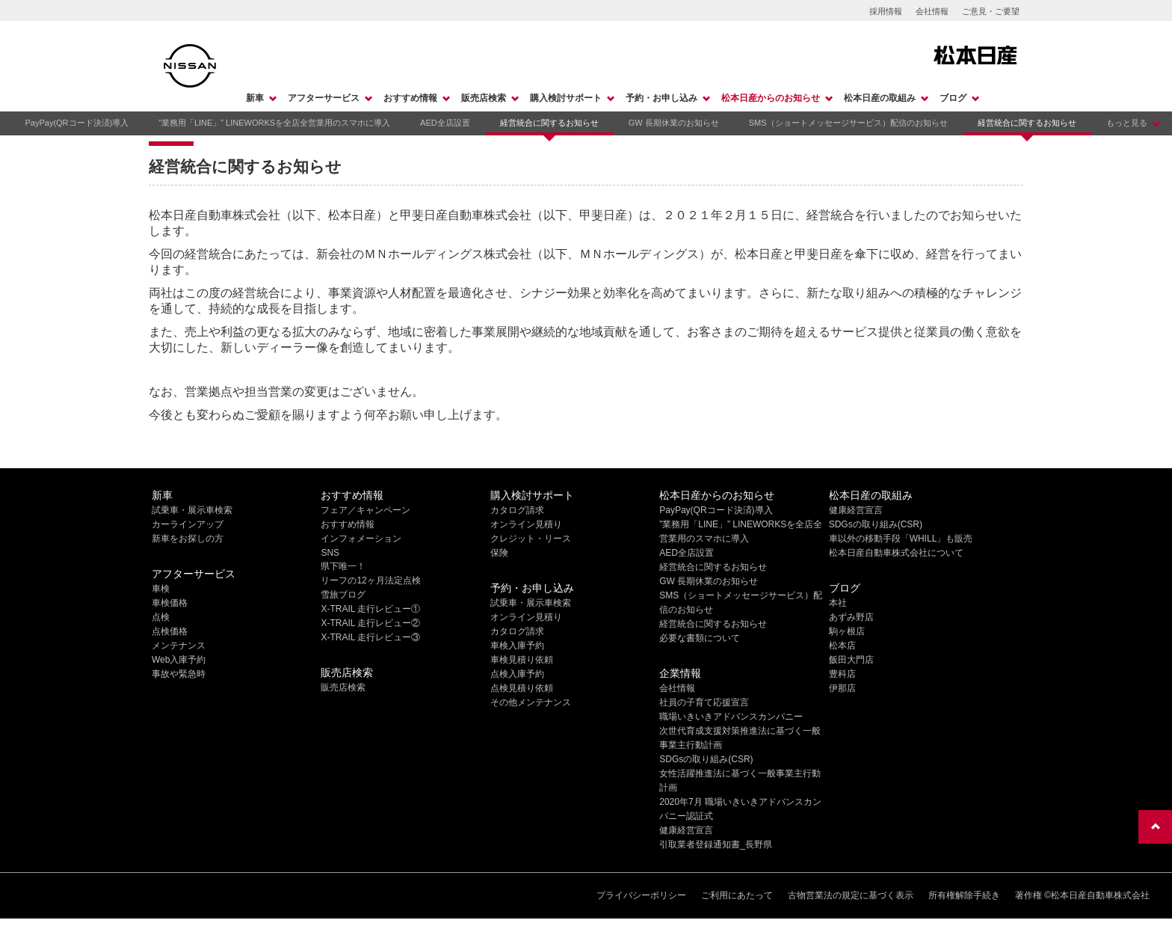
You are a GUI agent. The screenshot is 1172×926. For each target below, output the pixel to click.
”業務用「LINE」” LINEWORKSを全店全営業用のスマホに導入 (274, 122)
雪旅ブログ (343, 594)
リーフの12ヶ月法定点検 (370, 580)
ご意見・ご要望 (991, 11)
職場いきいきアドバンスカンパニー (731, 716)
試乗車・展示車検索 (192, 510)
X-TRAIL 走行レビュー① (370, 609)
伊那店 (842, 688)
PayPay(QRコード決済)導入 (77, 122)
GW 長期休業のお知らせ (674, 122)
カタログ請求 (517, 510)
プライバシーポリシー (641, 895)
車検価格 (170, 603)
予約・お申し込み (661, 98)
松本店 (842, 645)
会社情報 (932, 11)
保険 (499, 553)
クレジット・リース (530, 538)
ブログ (953, 98)
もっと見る (1126, 122)
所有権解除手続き (964, 895)
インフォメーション (361, 538)
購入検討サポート (566, 98)
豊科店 (842, 674)
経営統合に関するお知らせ (549, 122)
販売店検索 (483, 98)
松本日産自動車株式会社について (896, 553)
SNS (330, 553)
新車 (255, 98)
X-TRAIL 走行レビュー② (370, 623)
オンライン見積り (526, 524)
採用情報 (885, 11)
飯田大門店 (851, 659)
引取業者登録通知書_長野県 (715, 844)
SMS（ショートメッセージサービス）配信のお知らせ (848, 122)
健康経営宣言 (686, 830)
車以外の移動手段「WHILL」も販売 (901, 538)
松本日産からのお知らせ (770, 98)
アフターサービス (324, 98)
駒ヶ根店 (847, 631)
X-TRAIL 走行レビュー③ (370, 637)
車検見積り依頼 (521, 659)
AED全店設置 (445, 122)
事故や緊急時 (179, 674)
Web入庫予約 (179, 659)
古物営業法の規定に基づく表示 (850, 895)
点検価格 (170, 631)
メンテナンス (179, 645)
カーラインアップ (187, 524)
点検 (161, 617)
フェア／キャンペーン (365, 510)
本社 (838, 603)
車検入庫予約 (517, 645)
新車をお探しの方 (187, 538)
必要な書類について (699, 638)
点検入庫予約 (517, 674)
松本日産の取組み (880, 98)
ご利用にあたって (737, 895)
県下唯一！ (343, 566)
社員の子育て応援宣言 (704, 702)
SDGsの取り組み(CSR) (706, 759)
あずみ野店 (851, 617)
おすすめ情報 (410, 98)
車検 (161, 588)
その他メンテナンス (530, 702)
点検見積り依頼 (521, 688)
